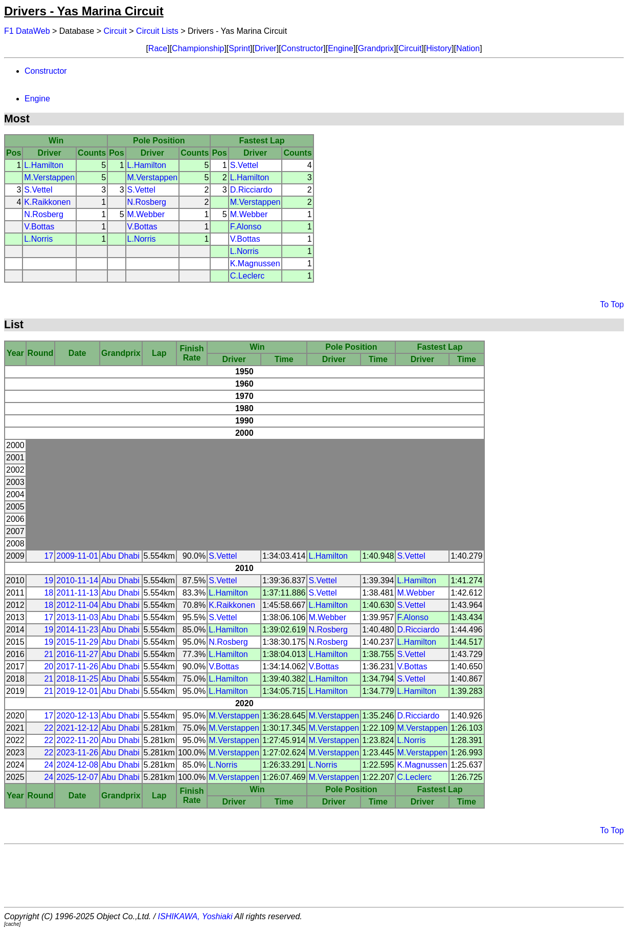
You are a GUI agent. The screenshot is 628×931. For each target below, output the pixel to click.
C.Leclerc (247, 275)
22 (48, 728)
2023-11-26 (77, 752)
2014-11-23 (77, 629)
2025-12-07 (77, 777)
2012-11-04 (77, 605)
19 (48, 580)
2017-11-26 (77, 666)
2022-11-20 (77, 740)
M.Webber (146, 214)
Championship (198, 48)
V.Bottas (39, 226)
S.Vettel (244, 165)
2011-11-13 (77, 592)
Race (157, 48)
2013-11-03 (77, 617)
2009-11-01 (77, 556)
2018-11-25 (77, 678)
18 (48, 592)
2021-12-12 (77, 728)
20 (48, 666)
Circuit (115, 31)
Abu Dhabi (120, 556)
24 (48, 764)
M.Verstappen (49, 177)
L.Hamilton (43, 165)
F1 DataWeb (27, 31)
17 (48, 556)
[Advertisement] (314, 876)
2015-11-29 (77, 642)
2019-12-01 (77, 691)
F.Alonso (245, 226)
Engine (340, 48)
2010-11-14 (77, 580)
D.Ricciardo (251, 189)
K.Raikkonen (47, 202)
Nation (468, 48)
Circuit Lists (157, 31)
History (439, 48)
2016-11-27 (77, 654)
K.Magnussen (255, 263)
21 (48, 654)
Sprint (239, 48)
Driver (266, 48)
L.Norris (38, 239)
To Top (612, 304)
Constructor (302, 48)
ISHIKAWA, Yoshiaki (195, 916)
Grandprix (376, 48)
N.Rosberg (146, 202)
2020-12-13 (77, 715)
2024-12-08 (77, 764)
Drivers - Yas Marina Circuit (84, 11)
